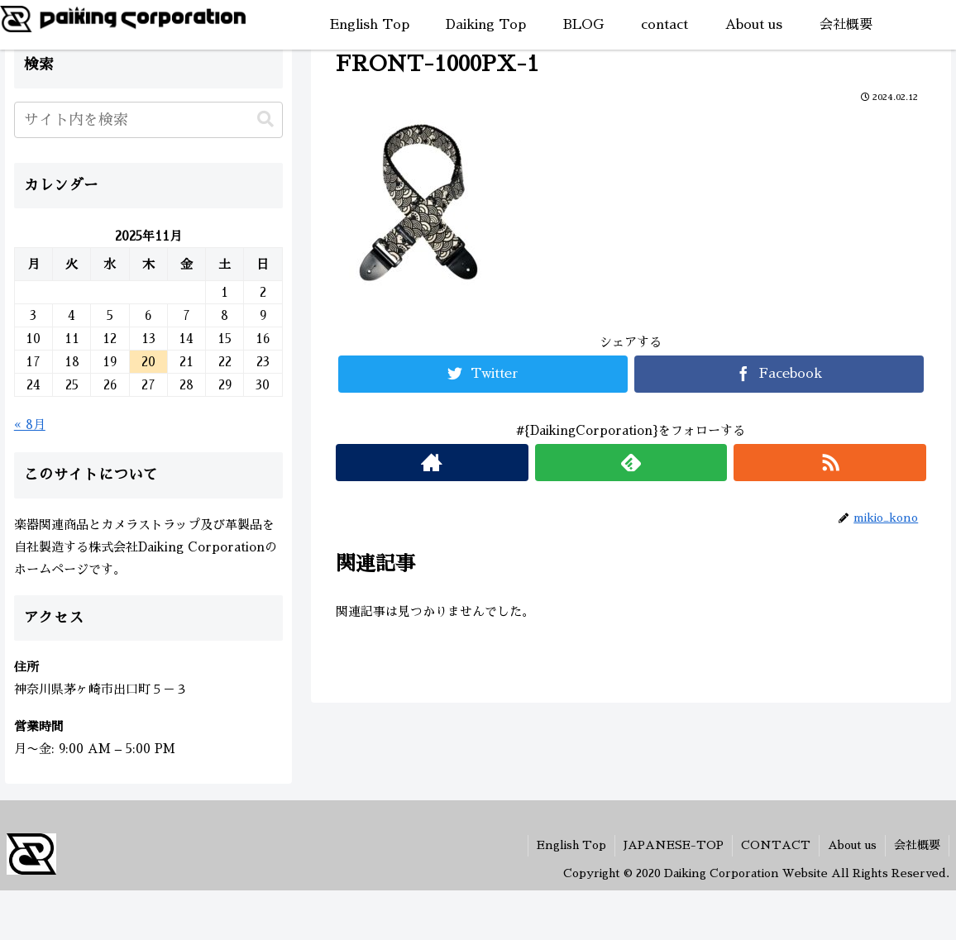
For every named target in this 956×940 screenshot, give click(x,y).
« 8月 (29, 424)
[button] (265, 119)
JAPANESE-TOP (674, 845)
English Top (571, 845)
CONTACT (775, 845)
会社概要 (917, 845)
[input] (148, 120)
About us (852, 845)
